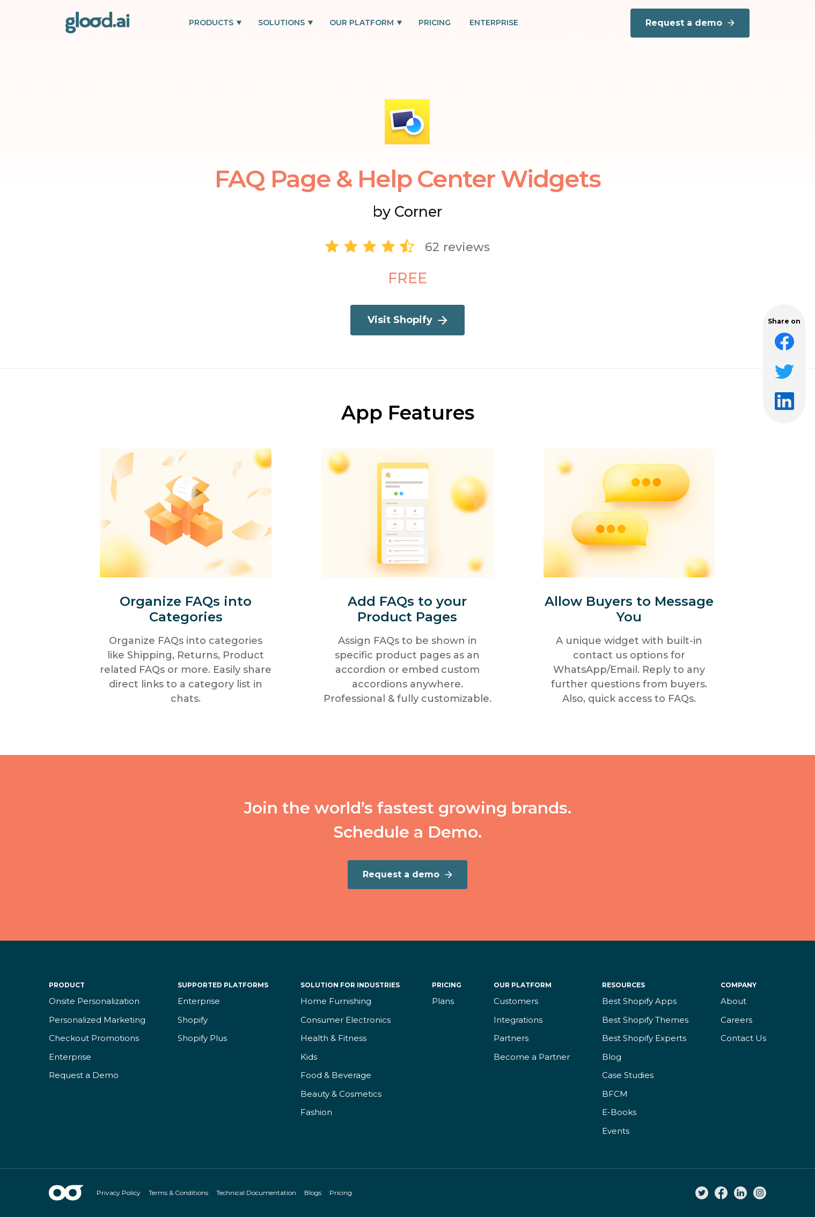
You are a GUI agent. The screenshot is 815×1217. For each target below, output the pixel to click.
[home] (97, 22)
